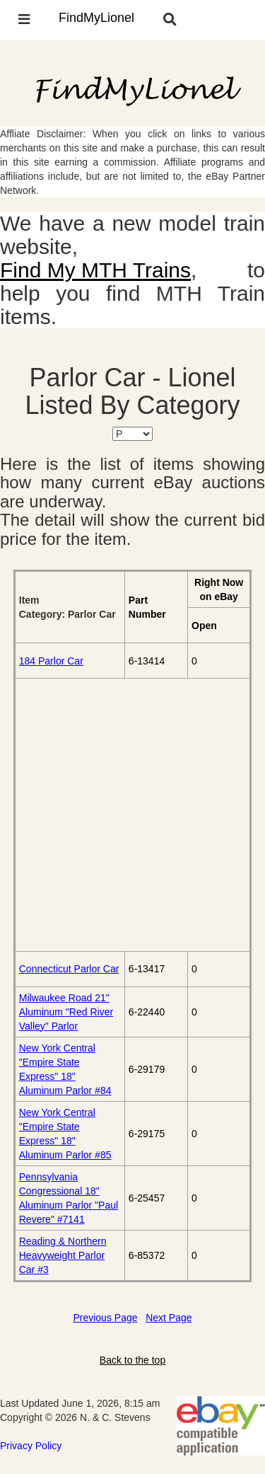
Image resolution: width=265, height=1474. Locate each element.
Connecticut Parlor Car (69, 968)
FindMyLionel (96, 18)
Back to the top (132, 1360)
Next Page (169, 1317)
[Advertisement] (132, 815)
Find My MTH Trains (95, 270)
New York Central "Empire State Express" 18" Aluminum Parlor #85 (65, 1134)
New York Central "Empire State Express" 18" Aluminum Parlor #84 (65, 1069)
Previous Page (105, 1317)
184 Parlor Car (51, 661)
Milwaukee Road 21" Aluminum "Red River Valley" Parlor (66, 1012)
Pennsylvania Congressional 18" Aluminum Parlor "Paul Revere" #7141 (68, 1198)
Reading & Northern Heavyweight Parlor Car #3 (63, 1255)
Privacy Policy (30, 1445)
